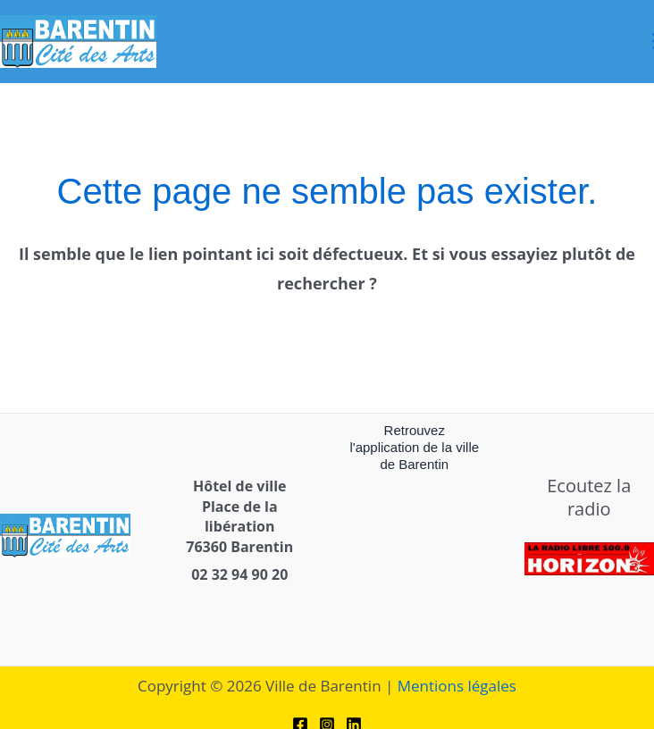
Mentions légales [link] (457, 685)
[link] (78, 39)
